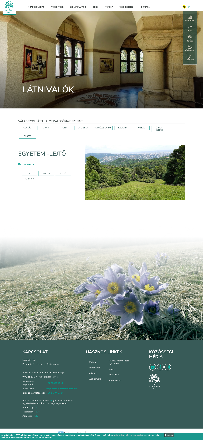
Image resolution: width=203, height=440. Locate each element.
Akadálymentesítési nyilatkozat (119, 362)
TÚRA (64, 127)
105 (38, 411)
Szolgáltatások (78, 7)
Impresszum (115, 380)
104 (51, 400)
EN (189, 7)
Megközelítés (126, 7)
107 (38, 407)
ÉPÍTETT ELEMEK (160, 128)
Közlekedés (94, 367)
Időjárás (93, 373)
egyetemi (46, 173)
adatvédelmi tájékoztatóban (127, 435)
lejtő (63, 173)
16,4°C (190, 28)
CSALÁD (27, 127)
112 (36, 415)
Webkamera (95, 378)
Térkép (109, 7)
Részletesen (26, 164)
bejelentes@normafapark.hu (61, 388)
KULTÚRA (122, 127)
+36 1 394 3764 (54, 392)
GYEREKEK (83, 127)
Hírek (96, 7)
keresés (190, 58)
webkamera (190, 19)
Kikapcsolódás (36, 7)
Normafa (144, 7)
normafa (29, 179)
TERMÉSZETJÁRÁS (103, 127)
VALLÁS (141, 127)
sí (29, 173)
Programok (57, 7)
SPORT (46, 127)
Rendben (169, 435)
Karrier (112, 369)
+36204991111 (54, 383)
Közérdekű (114, 374)
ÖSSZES (27, 136)
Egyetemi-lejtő (42, 154)
